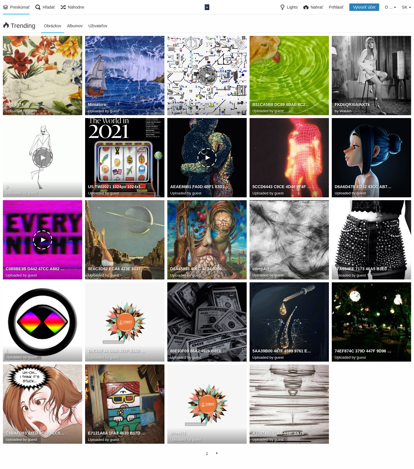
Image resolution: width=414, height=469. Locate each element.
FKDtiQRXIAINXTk (352, 105)
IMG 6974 (15, 105)
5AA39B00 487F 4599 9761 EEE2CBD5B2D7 (281, 351)
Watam (345, 111)
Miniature (97, 105)
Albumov (75, 26)
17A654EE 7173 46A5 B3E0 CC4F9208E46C (364, 269)
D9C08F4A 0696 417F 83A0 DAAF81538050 (117, 351)
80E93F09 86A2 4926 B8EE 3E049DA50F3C (199, 351)
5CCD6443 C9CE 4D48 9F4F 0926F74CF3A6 (281, 187)
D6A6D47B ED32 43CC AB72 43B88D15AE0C (364, 187)
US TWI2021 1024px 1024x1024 (117, 187)
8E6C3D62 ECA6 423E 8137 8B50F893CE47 (117, 269)
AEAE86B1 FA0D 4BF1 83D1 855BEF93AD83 (199, 187)
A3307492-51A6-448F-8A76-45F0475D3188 (281, 433)
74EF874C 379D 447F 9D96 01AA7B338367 (364, 351)
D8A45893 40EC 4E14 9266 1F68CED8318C (199, 269)
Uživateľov (97, 26)
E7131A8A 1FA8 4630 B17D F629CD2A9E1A (117, 433)
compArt (260, 269)
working (178, 105)
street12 (178, 433)
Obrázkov (52, 26)
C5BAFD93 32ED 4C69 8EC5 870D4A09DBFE (35, 433)
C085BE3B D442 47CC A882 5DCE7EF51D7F (35, 269)
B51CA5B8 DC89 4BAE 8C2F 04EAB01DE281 (281, 105)
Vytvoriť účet (364, 7)
